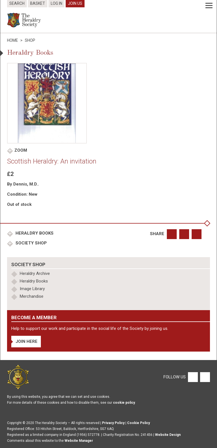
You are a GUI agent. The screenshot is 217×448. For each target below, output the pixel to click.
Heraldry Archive (35, 273)
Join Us (75, 3)
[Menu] (208, 5)
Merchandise (31, 296)
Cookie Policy (138, 423)
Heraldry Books (34, 233)
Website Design (168, 435)
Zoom (20, 150)
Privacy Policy (113, 423)
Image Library (32, 288)
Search (17, 3)
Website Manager (79, 441)
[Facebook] (193, 377)
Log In (56, 3)
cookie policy (124, 403)
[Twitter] (204, 377)
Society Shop (30, 243)
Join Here (26, 341)
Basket (37, 3)
